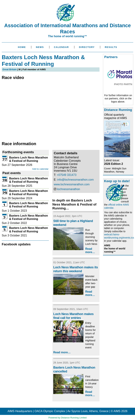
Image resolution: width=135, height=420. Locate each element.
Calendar (61, 47)
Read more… (62, 352)
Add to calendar (40, 169)
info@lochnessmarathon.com (75, 179)
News (40, 47)
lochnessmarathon (68, 189)
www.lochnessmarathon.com (72, 184)
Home (22, 47)
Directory (87, 47)
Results (111, 47)
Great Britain (9, 69)
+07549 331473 (66, 174)
